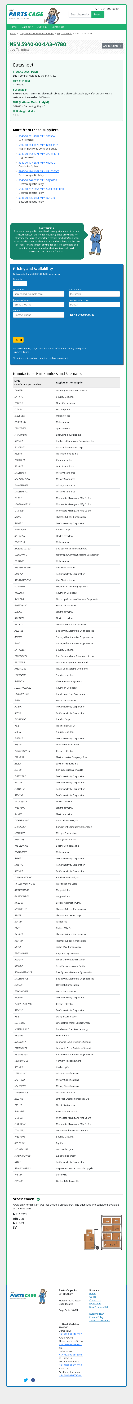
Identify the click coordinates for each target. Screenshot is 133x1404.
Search (98, 14)
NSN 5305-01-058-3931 (70, 1344)
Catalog (27, 26)
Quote (92, 1296)
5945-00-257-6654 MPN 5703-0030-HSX (41, 189)
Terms (26, 351)
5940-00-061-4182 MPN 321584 (37, 136)
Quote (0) (42, 26)
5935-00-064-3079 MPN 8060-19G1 (39, 145)
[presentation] (39, 328)
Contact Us (58, 26)
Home (13, 26)
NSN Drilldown (96, 1313)
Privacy (17, 351)
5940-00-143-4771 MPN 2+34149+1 (39, 153)
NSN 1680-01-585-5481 (70, 1375)
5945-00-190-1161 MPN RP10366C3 (39, 171)
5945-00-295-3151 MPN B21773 (37, 197)
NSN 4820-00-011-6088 (70, 1354)
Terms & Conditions (99, 1320)
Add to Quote (112, 45)
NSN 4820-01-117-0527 (70, 1334)
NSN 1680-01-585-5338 (70, 1365)
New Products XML (99, 1307)
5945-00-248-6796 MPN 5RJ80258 (38, 180)
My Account (95, 1303)
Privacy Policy (96, 1317)
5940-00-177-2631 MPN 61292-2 (37, 162)
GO (18, 340)
